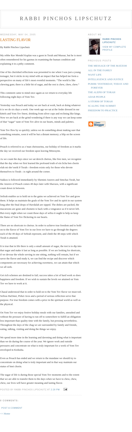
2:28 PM (55, 390)
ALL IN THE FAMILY (100, 70)
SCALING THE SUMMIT (102, 105)
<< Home (5, 413)
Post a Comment (11, 408)
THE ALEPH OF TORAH (101, 92)
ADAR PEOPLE (96, 96)
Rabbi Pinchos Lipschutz (66, 18)
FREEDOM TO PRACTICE (102, 110)
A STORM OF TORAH (100, 101)
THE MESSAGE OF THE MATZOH (107, 65)
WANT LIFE (94, 74)
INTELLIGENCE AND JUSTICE (105, 79)
